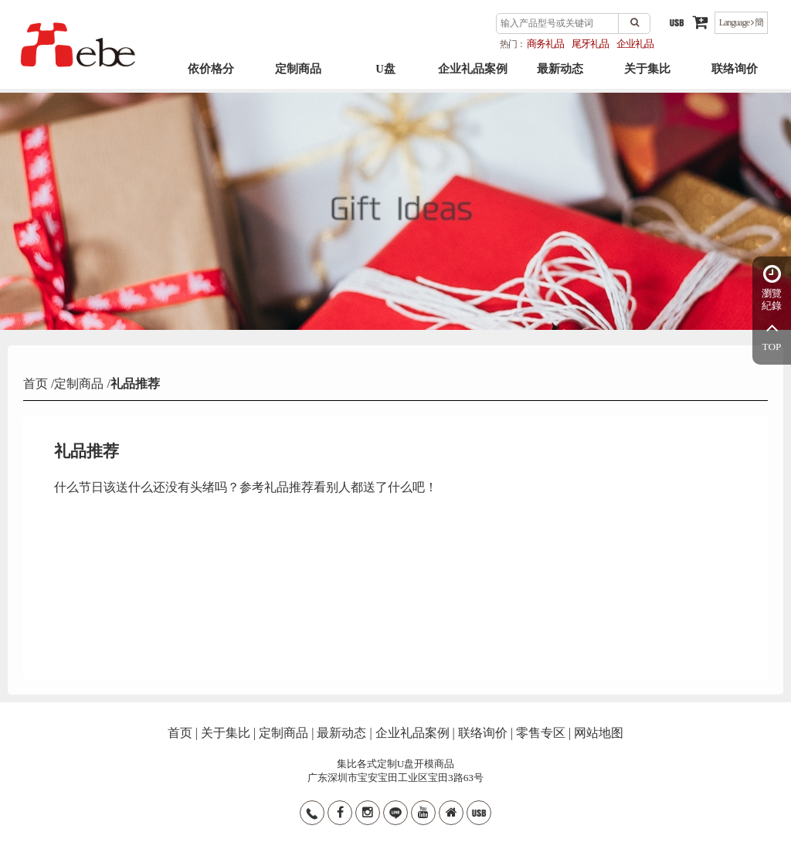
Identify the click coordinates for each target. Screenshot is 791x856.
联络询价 (734, 78)
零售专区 (540, 732)
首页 (37, 383)
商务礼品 (545, 43)
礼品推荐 (135, 383)
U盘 (385, 78)
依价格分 (211, 78)
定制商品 (298, 78)
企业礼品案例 (472, 78)
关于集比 (647, 78)
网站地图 (598, 732)
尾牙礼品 (590, 43)
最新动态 (560, 78)
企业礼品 (635, 43)
